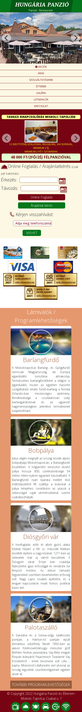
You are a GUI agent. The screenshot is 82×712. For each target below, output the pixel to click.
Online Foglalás (42, 197)
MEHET (31, 233)
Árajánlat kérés (41, 205)
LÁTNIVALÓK (41, 99)
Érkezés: (9, 180)
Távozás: (9, 188)
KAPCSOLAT (41, 106)
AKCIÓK (41, 66)
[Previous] (6, 37)
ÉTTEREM (41, 86)
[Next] (75, 37)
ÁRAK (41, 73)
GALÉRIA (41, 93)
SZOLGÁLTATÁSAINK (41, 80)
